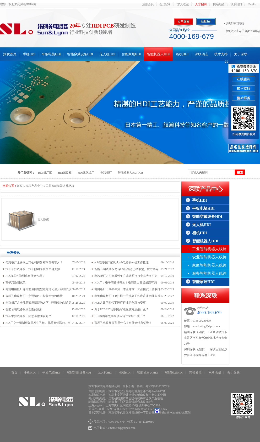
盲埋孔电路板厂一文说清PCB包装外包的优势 (34, 296)
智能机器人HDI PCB (130, 172)
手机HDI (29, 54)
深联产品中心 (34, 185)
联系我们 (236, 4)
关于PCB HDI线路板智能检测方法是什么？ (121, 309)
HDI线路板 (64, 172)
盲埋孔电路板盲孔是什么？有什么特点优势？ (123, 322)
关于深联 (240, 54)
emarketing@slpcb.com (206, 326)
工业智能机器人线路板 (60, 185)
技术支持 (221, 54)
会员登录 (165, 4)
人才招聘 (201, 4)
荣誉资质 (195, 372)
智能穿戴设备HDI (80, 54)
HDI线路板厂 (86, 172)
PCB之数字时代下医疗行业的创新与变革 (120, 302)
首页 (20, 185)
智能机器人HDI (158, 54)
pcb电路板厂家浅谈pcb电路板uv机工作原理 (121, 262)
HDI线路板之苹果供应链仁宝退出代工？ (119, 316)
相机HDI (182, 54)
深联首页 (9, 54)
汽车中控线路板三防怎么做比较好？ (28, 316)
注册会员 (148, 4)
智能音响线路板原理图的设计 (24, 309)
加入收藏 (183, 4)
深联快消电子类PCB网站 (243, 31)
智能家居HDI (131, 54)
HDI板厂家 (45, 172)
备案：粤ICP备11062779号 (153, 386)
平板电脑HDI (51, 54)
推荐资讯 (13, 253)
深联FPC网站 (235, 23)
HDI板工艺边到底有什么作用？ (25, 276)
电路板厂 (106, 172)
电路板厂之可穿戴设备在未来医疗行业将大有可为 (125, 276)
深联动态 (201, 54)
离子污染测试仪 (15, 282)
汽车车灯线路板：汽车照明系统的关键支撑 (32, 269)
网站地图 (219, 4)
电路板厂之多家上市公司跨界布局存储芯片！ (34, 262)
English (252, 4)
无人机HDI (107, 54)
